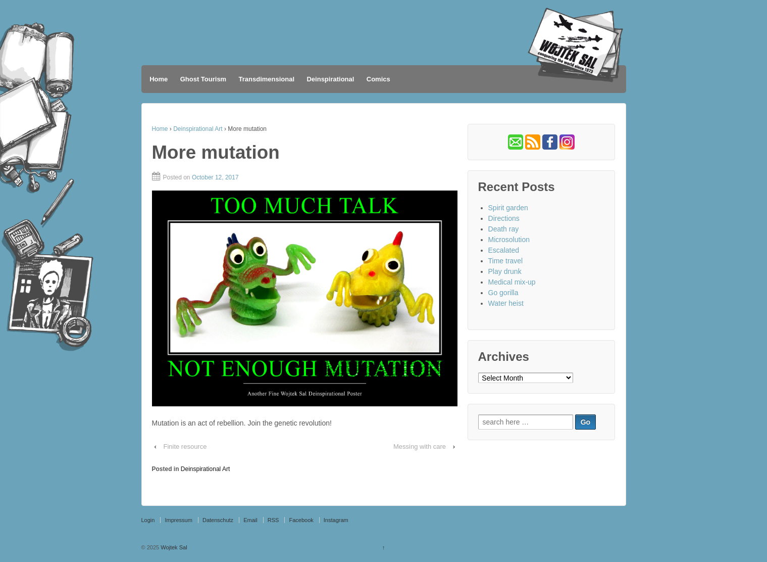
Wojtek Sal (173, 547)
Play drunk (505, 271)
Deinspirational (330, 79)
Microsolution (509, 240)
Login (148, 520)
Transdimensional (267, 79)
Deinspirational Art (197, 128)
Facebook (301, 520)
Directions (504, 218)
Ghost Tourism (203, 79)
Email (250, 520)
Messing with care (419, 446)
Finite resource (185, 446)
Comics (378, 79)
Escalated (503, 250)
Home (158, 79)
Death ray (503, 229)
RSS (273, 520)
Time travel (505, 261)
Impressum (178, 520)
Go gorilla (503, 293)
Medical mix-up (512, 282)
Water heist (506, 303)
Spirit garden (508, 208)
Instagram (336, 520)
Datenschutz (217, 520)
